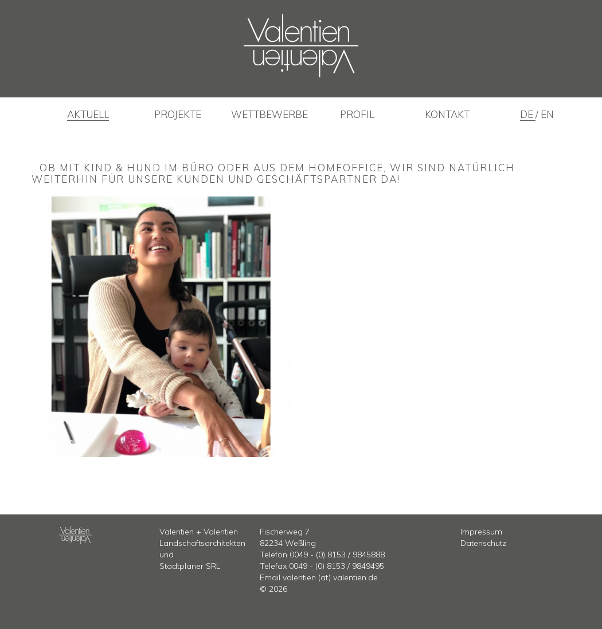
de (527, 114)
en (547, 114)
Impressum (481, 531)
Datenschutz (483, 543)
